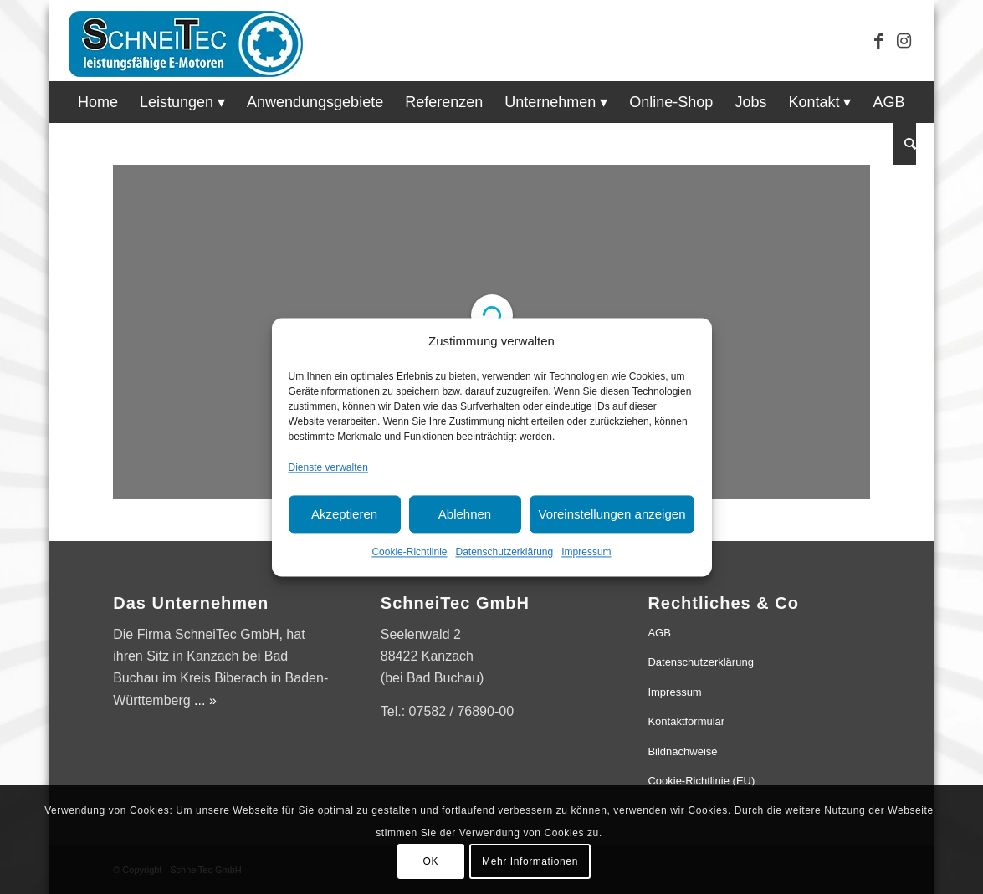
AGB (659, 632)
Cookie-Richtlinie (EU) (701, 780)
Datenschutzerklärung (504, 553)
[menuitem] (98, 102)
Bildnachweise (682, 751)
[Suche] (904, 144)
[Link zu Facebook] (878, 41)
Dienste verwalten (328, 467)
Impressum (586, 553)
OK (431, 861)
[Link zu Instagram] (903, 41)
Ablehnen (464, 514)
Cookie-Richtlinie (409, 553)
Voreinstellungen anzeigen (612, 514)
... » (205, 700)
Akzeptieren (344, 514)
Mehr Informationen (530, 861)
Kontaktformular (686, 721)
